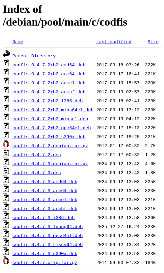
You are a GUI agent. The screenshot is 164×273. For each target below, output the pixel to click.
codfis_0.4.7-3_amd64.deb (44, 181)
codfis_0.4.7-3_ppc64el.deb (47, 235)
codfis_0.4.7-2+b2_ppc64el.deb (51, 127)
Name (17, 41)
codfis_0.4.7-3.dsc (36, 172)
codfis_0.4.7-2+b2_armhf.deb (49, 91)
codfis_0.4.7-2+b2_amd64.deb (49, 65)
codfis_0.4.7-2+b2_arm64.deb (49, 73)
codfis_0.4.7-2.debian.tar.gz (50, 145)
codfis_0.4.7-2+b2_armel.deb (49, 82)
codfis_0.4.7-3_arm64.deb (44, 190)
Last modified (113, 41)
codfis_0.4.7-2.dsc (36, 154)
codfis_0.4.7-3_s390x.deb (44, 253)
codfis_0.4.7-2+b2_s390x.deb (49, 136)
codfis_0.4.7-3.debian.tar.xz (50, 163)
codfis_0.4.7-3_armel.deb (44, 199)
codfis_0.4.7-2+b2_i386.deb (47, 100)
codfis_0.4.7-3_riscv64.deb (47, 244)
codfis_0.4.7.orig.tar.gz (44, 262)
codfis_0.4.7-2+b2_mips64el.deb (53, 109)
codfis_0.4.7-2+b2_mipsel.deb (50, 118)
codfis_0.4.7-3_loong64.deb (47, 226)
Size (153, 41)
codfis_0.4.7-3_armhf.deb (44, 208)
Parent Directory (34, 56)
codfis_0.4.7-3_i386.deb (43, 217)
